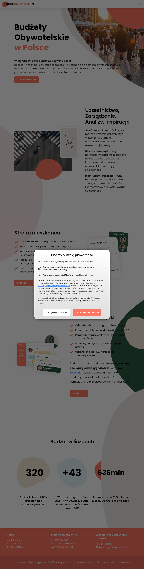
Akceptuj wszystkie (88, 312)
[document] (72, 284)
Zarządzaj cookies (55, 312)
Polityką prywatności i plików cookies (54, 285)
